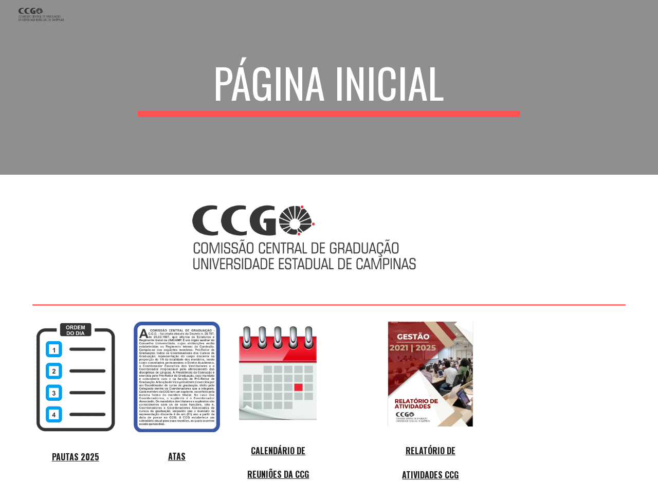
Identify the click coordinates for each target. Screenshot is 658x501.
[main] (329, 87)
